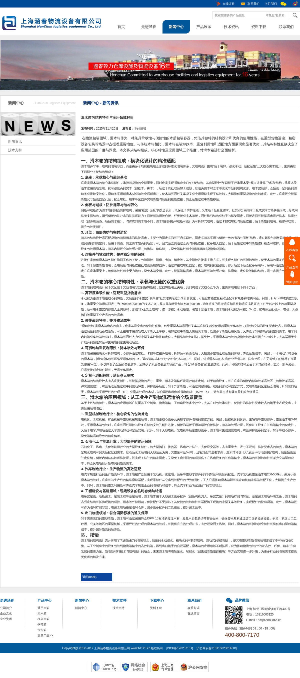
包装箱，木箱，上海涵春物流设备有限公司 (53, 24)
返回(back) (89, 577)
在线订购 (228, 4)
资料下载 (258, 27)
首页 (121, 27)
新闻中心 (176, 27)
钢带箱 (42, 624)
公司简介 (6, 608)
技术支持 (15, 150)
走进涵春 (148, 27)
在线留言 (194, 613)
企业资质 (6, 619)
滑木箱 (42, 613)
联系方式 (194, 608)
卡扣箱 (42, 630)
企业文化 (6, 613)
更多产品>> (45, 635)
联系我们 (254, 4)
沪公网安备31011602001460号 (217, 648)
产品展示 (203, 27)
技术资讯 (231, 27)
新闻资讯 (15, 141)
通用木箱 (44, 608)
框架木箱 (44, 619)
